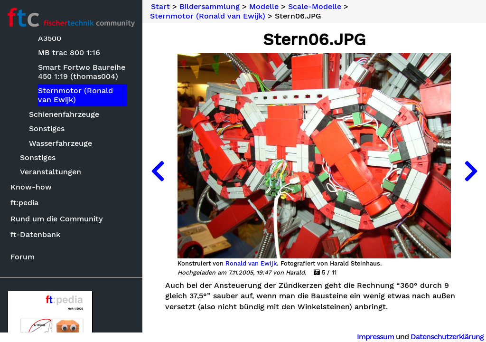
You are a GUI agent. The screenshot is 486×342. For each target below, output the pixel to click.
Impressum (375, 336)
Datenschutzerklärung (447, 336)
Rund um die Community (56, 218)
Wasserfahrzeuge (60, 143)
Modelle (264, 6)
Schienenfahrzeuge (64, 114)
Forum (22, 256)
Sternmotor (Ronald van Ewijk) (75, 95)
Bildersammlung (209, 6)
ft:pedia (24, 202)
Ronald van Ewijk (251, 263)
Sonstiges (47, 128)
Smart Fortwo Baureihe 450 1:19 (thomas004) (81, 72)
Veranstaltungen (50, 171)
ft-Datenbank (35, 234)
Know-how (31, 186)
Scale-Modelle (314, 6)
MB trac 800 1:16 (69, 52)
